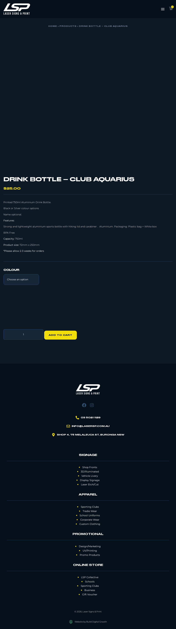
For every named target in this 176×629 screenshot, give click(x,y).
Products (67, 26)
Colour (11, 270)
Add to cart (62, 334)
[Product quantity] (23, 333)
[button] (163, 9)
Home (52, 26)
